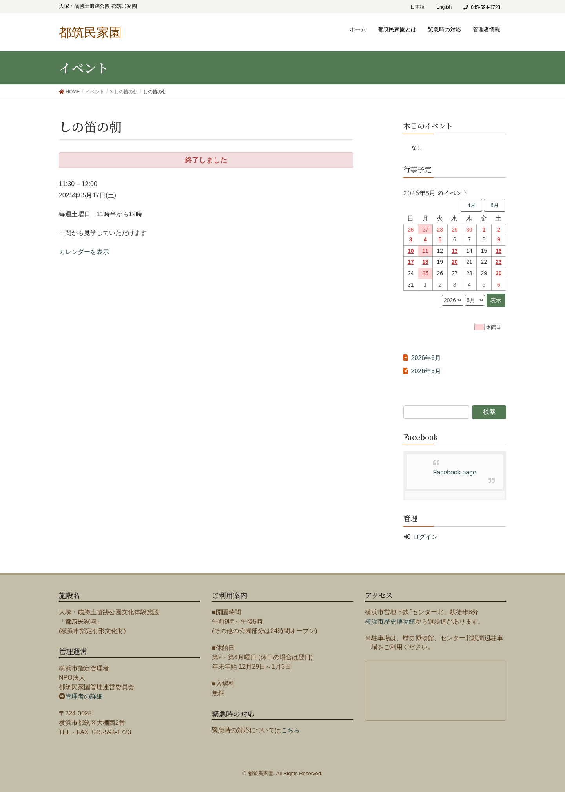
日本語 (417, 7)
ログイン (425, 536)
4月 (471, 205)
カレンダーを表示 (84, 251)
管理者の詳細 (84, 696)
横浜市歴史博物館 (390, 621)
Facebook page (454, 472)
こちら (290, 730)
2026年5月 (426, 371)
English (444, 7)
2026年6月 (426, 357)
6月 (494, 205)
